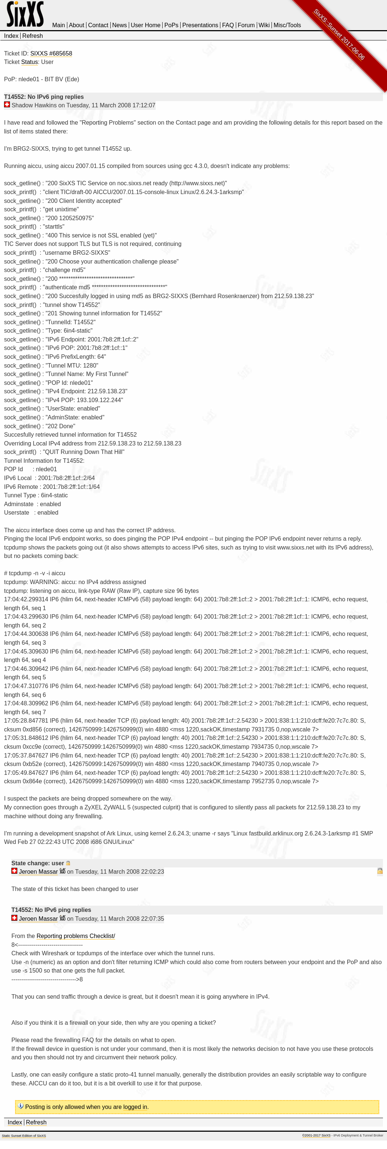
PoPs (171, 25)
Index (11, 36)
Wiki (264, 25)
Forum (246, 25)
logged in (135, 1107)
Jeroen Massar (38, 872)
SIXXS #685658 (51, 53)
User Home (145, 25)
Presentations (200, 25)
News (119, 25)
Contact (98, 25)
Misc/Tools (287, 25)
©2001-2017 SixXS (316, 1135)
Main (58, 25)
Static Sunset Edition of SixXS (24, 1136)
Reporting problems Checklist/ (75, 936)
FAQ (228, 25)
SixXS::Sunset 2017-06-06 (339, 34)
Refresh (32, 36)
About (76, 25)
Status (29, 62)
